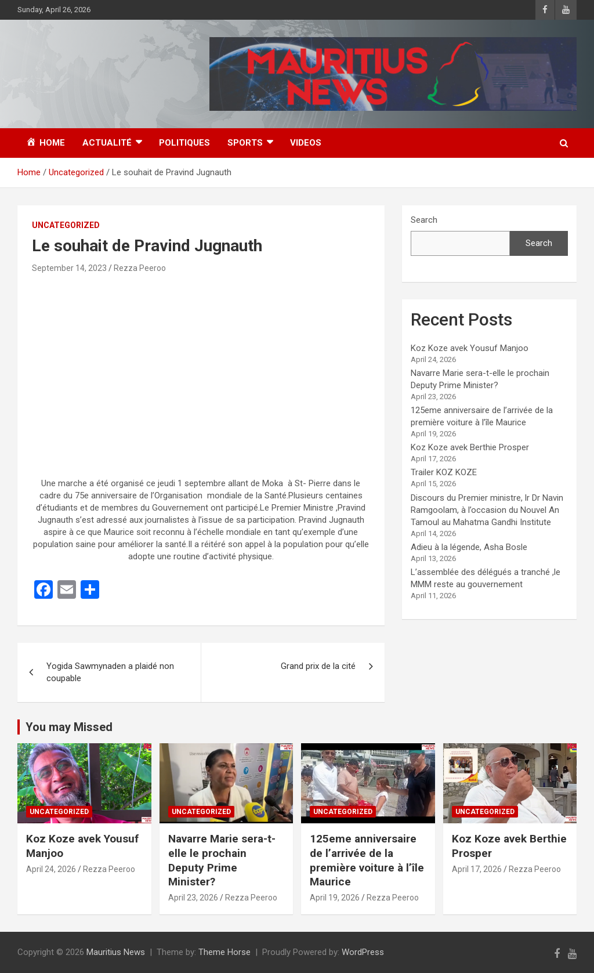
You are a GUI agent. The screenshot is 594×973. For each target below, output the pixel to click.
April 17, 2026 (477, 869)
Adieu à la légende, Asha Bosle (469, 547)
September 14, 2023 (69, 268)
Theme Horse (224, 952)
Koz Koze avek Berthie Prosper (470, 447)
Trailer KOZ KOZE (444, 472)
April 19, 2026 (335, 897)
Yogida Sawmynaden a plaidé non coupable (110, 672)
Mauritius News (115, 952)
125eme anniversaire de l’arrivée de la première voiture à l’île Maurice (367, 860)
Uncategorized (66, 225)
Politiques (184, 143)
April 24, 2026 (51, 869)
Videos (305, 143)
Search (424, 220)
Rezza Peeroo (140, 268)
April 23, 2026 (193, 897)
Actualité (107, 143)
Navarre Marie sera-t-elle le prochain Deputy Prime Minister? (222, 860)
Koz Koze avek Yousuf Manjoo (469, 348)
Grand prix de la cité (318, 666)
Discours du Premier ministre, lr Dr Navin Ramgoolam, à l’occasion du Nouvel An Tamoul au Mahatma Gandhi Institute (487, 510)
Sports (245, 143)
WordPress (363, 952)
